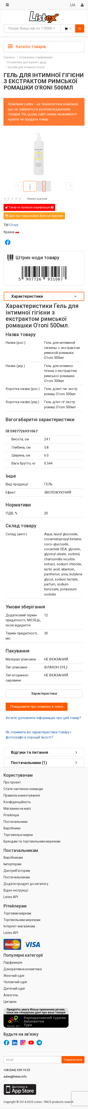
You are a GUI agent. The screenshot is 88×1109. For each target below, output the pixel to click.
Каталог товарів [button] (27, 47)
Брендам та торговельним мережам (32, 841)
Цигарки (10, 1002)
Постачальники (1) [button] (44, 762)
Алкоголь (11, 995)
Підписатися (73, 1059)
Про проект (12, 782)
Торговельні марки (18, 835)
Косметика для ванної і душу (26, 62)
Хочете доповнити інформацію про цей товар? (43, 718)
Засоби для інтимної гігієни (26, 67)
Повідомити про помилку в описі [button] (36, 706)
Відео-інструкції (16, 890)
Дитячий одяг (14, 988)
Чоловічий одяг (15, 982)
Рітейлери (11, 815)
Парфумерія (13, 962)
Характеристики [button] (44, 296)
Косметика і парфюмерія (36, 57)
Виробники (12, 828)
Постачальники (15, 822)
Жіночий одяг (14, 976)
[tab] (44, 46)
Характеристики (44, 693)
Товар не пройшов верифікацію (29, 207)
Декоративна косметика (23, 969)
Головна (9, 57)
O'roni (13, 225)
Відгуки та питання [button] (44, 752)
